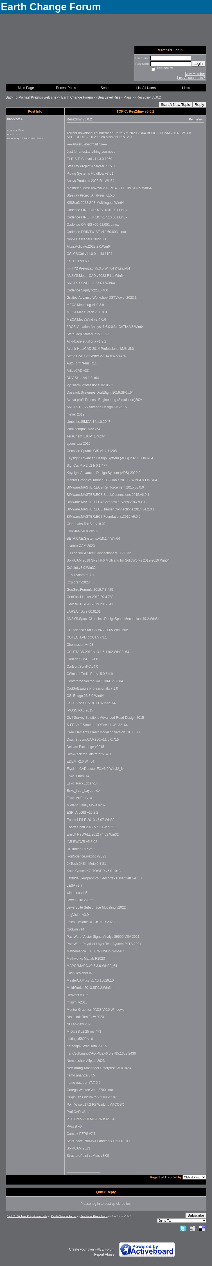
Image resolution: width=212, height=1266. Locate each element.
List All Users (146, 88)
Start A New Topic (175, 104)
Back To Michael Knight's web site (31, 97)
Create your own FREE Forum (91, 1249)
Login (198, 63)
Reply (199, 104)
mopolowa (14, 118)
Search (106, 88)
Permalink (195, 119)
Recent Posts (66, 88)
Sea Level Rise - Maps (115, 97)
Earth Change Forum (77, 97)
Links (186, 88)
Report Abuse (104, 1254)
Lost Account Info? (191, 78)
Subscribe (196, 1215)
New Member (195, 74)
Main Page (26, 88)
